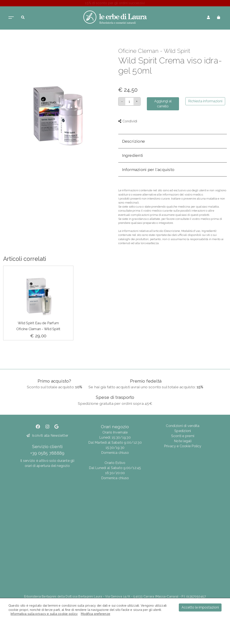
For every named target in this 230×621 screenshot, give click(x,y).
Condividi (127, 121)
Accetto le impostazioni (200, 607)
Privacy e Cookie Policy (182, 446)
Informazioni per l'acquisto (148, 169)
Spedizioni (182, 431)
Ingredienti (132, 155)
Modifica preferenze (95, 614)
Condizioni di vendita (182, 426)
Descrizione (133, 141)
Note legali (182, 441)
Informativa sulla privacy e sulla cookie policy (44, 614)
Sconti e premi (182, 436)
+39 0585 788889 (47, 453)
